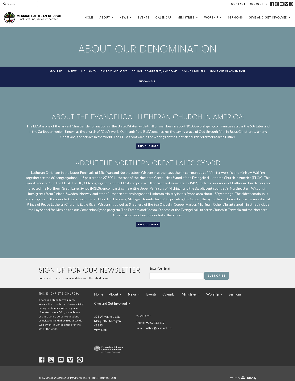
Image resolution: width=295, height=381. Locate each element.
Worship (213, 17)
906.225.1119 (258, 4)
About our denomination (227, 71)
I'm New (72, 71)
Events (144, 17)
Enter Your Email (159, 268)
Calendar (163, 17)
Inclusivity (89, 71)
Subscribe (216, 275)
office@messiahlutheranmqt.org (159, 328)
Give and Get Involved (270, 17)
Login (114, 377)
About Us (55, 71)
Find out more (148, 146)
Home (89, 17)
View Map (100, 329)
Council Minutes (193, 71)
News (125, 17)
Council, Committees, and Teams (154, 71)
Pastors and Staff (114, 71)
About (106, 17)
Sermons (235, 17)
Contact (238, 4)
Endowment (147, 81)
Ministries (187, 17)
